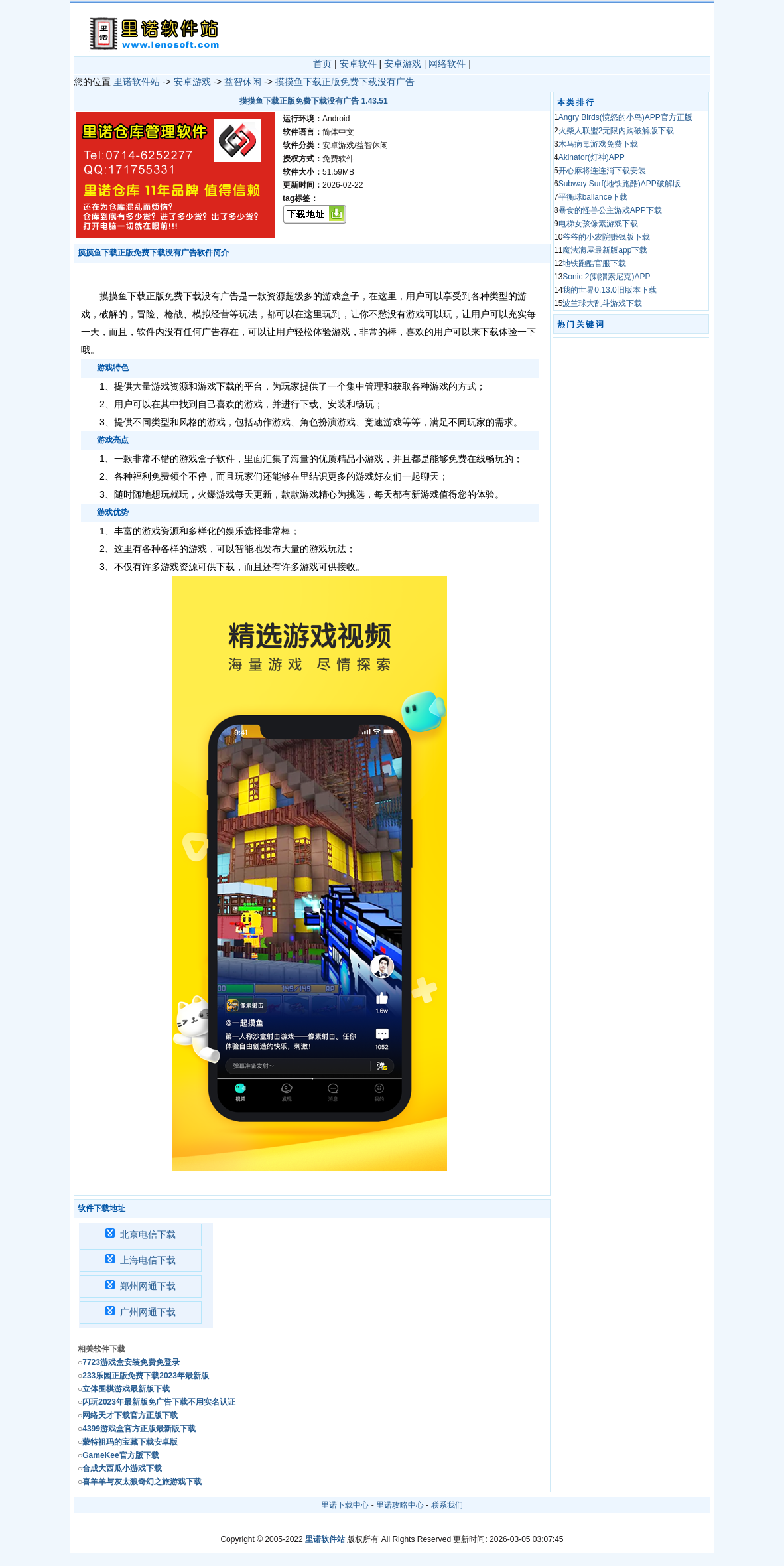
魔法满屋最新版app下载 (604, 250)
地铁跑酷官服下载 (594, 263)
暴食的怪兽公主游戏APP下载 (610, 210)
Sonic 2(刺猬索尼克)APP (606, 276)
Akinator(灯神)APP (591, 157)
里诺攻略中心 (400, 1505)
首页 (322, 63)
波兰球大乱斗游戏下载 (602, 303)
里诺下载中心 (345, 1505)
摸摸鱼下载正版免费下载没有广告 (345, 81)
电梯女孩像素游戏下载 (598, 223)
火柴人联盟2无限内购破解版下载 (616, 130)
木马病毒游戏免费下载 (598, 144)
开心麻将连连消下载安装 (602, 170)
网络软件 (447, 63)
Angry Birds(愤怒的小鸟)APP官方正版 (625, 117)
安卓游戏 (402, 63)
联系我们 (447, 1505)
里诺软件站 (136, 81)
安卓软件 (358, 63)
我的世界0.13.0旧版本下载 (609, 290)
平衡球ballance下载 (593, 197)
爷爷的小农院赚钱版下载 (606, 237)
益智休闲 (242, 81)
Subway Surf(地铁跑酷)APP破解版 (619, 183)
